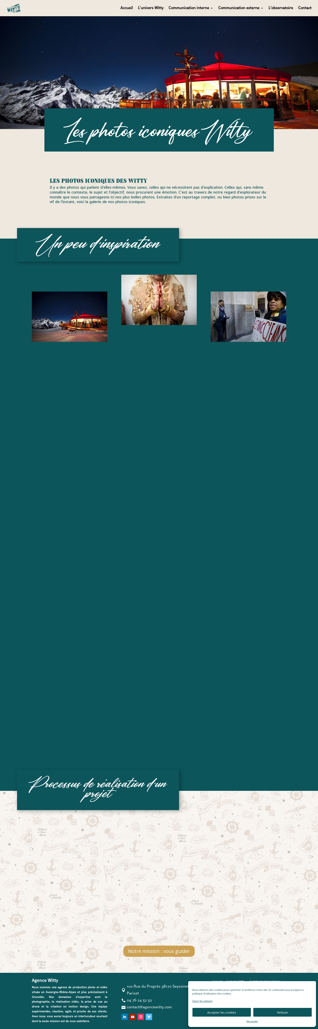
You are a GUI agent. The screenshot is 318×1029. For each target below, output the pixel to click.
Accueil (126, 8)
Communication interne (189, 8)
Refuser (282, 1012)
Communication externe (238, 8)
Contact (305, 8)
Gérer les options (202, 1001)
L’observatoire (281, 8)
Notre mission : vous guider (159, 951)
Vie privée (252, 1021)
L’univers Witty (150, 8)
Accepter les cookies (221, 1012)
